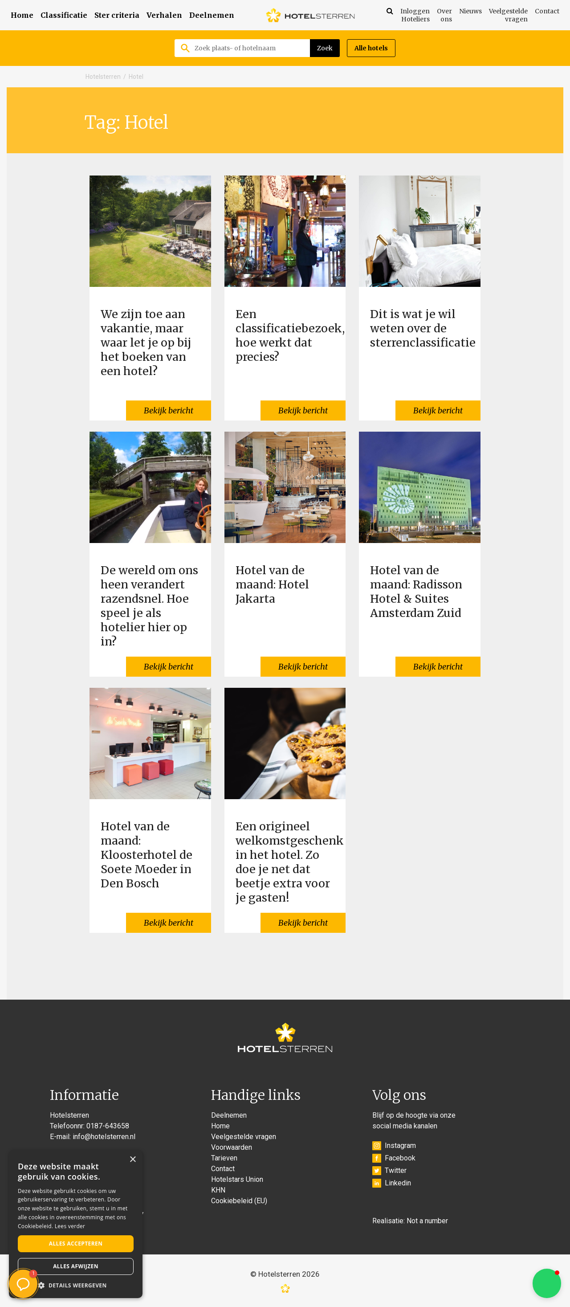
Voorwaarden (231, 1147)
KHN (218, 1190)
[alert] (75, 1224)
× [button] (132, 1159)
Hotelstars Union (237, 1179)
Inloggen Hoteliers (415, 15)
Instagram (394, 1145)
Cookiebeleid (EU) (239, 1201)
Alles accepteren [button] (76, 1243)
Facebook (393, 1158)
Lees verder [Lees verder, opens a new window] (70, 1226)
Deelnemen (211, 15)
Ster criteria (116, 15)
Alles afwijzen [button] (75, 1266)
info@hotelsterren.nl (104, 1136)
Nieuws (470, 11)
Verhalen (164, 15)
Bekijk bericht (168, 410)
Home (22, 15)
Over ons (444, 15)
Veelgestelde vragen (508, 15)
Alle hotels (371, 48)
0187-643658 (107, 1126)
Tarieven (224, 1158)
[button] (547, 1283)
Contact (547, 11)
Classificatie (64, 15)
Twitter (389, 1170)
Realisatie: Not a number (410, 1221)
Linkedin (391, 1183)
